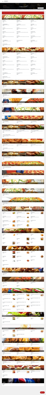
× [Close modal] (43, 12)
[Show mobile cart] (42, 392)
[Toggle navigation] (3, 1)
